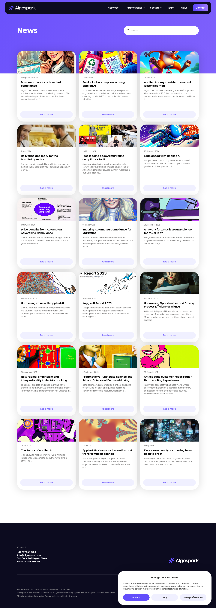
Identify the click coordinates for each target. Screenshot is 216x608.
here (68, 589)
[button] (114, 7)
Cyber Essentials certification (102, 593)
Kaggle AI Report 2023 (97, 303)
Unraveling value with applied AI (42, 303)
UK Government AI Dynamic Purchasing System (59, 593)
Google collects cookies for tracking (61, 596)
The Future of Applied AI (36, 450)
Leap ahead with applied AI (162, 155)
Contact (200, 7)
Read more (46, 114)
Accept (136, 597)
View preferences (193, 597)
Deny (165, 597)
